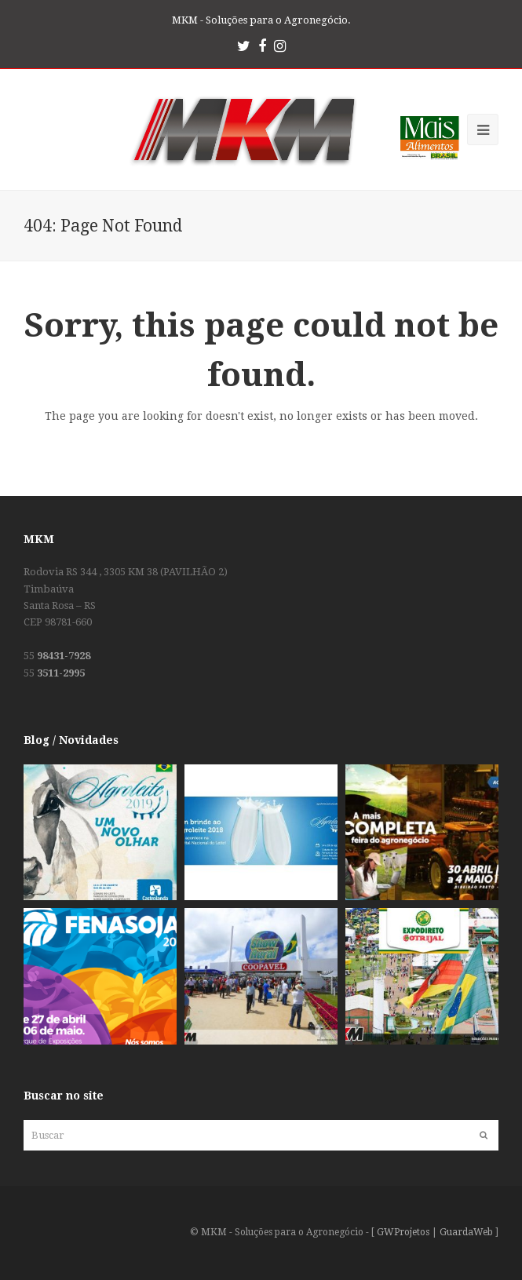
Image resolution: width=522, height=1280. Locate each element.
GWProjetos (403, 1232)
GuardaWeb (466, 1232)
